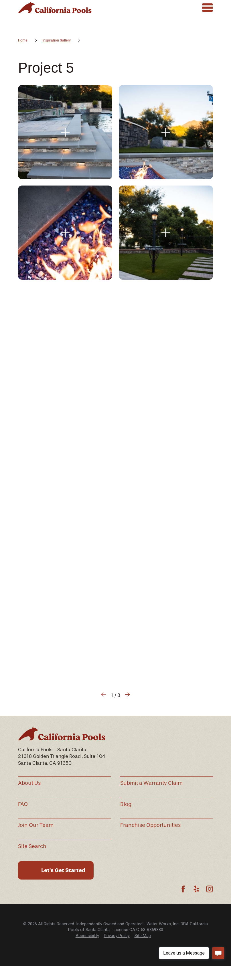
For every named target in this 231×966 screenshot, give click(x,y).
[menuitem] (87, 936)
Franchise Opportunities (150, 825)
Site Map (143, 935)
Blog (125, 804)
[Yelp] (196, 889)
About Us (29, 783)
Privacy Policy (117, 935)
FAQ (23, 804)
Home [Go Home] (22, 40)
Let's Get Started (63, 870)
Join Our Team (36, 825)
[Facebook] (183, 889)
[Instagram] (209, 889)
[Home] (55, 7)
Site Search (32, 846)
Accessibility (87, 935)
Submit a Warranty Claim (151, 783)
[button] (65, 132)
